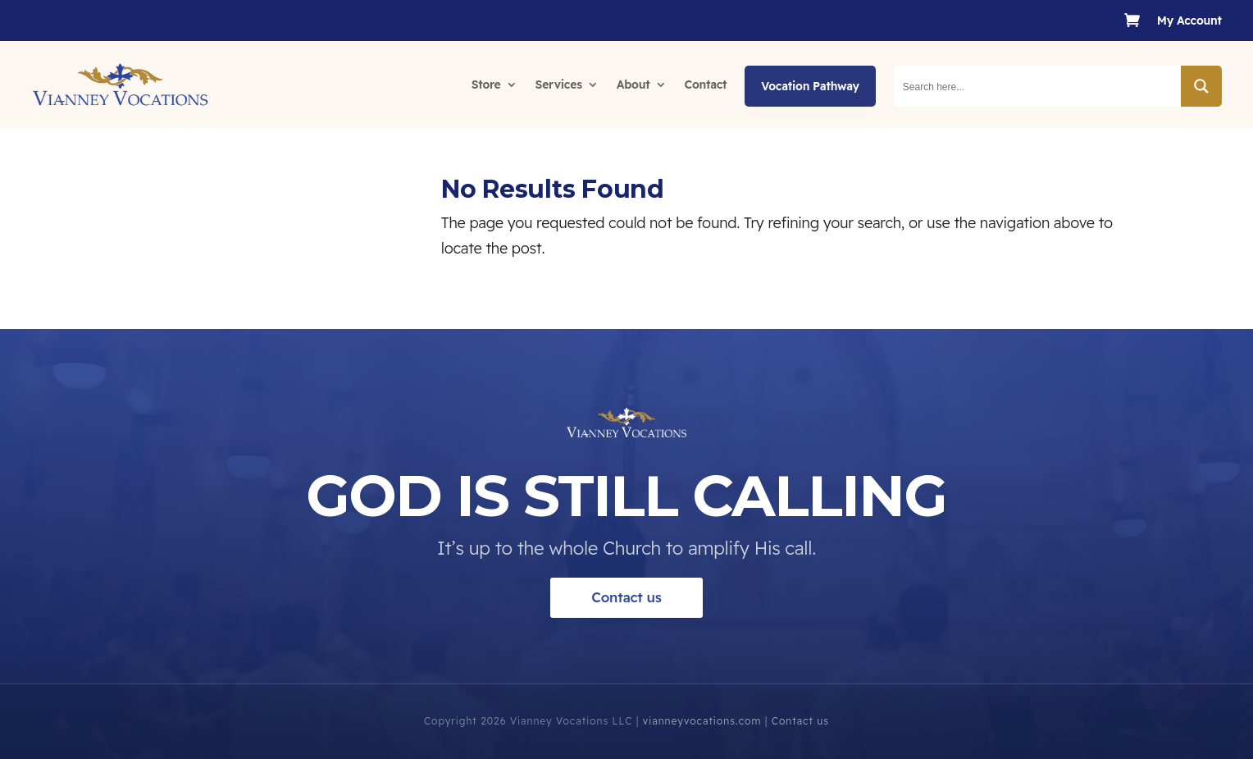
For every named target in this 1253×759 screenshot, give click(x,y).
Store (486, 84)
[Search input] (1038, 86)
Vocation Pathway (810, 86)
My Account (1189, 21)
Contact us (627, 622)
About (633, 84)
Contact (706, 84)
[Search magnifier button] (1201, 86)
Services (558, 84)
